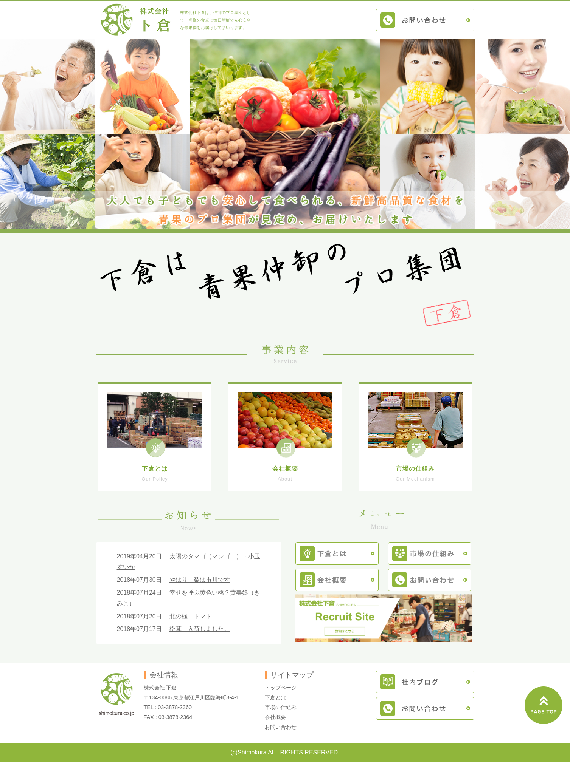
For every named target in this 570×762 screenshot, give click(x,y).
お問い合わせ (281, 727)
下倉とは (275, 697)
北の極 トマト (190, 616)
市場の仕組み (281, 707)
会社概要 (275, 717)
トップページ (281, 688)
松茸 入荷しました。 (199, 629)
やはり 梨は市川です (199, 580)
